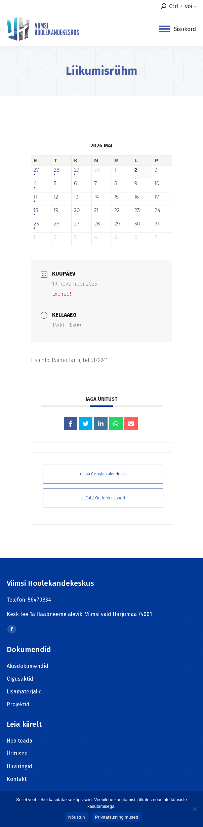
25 (36, 224)
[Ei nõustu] (194, 809)
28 (56, 170)
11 (35, 197)
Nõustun (76, 817)
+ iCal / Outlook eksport (103, 498)
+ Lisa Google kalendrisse (103, 474)
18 (36, 210)
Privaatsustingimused (116, 817)
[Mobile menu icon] (177, 29)
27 (36, 170)
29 (76, 170)
